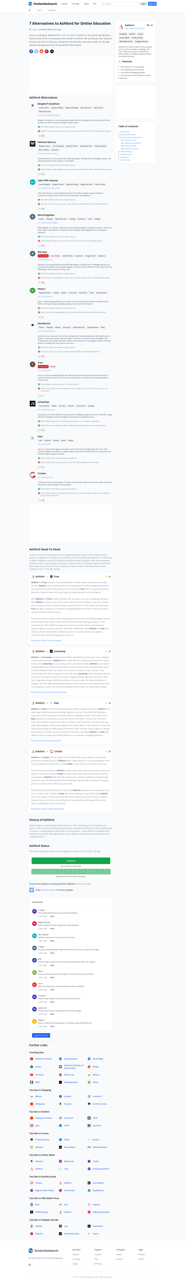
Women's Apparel (100, 146)
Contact (97, 1254)
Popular (64, 4)
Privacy (141, 1254)
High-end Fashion (72, 146)
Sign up (152, 4)
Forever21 (97, 1096)
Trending (75, 4)
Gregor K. (35, 29)
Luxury (90, 219)
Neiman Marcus (47, 142)
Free (40, 362)
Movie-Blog (98, 1058)
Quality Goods (137, 38)
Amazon (68, 1104)
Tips (96, 1259)
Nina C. (41, 971)
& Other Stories (100, 1104)
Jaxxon (96, 1139)
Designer (98, 219)
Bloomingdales (46, 215)
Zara (66, 1204)
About (119, 1254)
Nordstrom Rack (71, 1233)
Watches (71, 406)
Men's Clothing (44, 150)
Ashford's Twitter (48, 890)
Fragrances (101, 256)
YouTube (39, 1074)
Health (63, 440)
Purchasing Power (101, 1168)
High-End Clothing (72, 184)
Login (143, 4)
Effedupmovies (71, 1082)
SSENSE (38, 1226)
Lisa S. (40, 983)
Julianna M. (42, 1008)
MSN (37, 1082)
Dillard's (39, 1233)
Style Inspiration (86, 108)
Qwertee (97, 1125)
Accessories (55, 150)
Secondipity (98, 1183)
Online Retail (124, 38)
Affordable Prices (125, 41)
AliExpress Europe (101, 1212)
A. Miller (41, 947)
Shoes (92, 293)
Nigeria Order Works (44, 1190)
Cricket (42, 473)
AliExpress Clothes (43, 1058)
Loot (66, 1168)
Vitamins (56, 440)
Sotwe (38, 1066)
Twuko (96, 1161)
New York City (98, 108)
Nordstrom (44, 323)
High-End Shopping (71, 108)
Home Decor (83, 293)
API (94, 4)
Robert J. (41, 1020)
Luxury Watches (44, 406)
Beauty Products (101, 293)
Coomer (67, 1096)
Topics (86, 4)
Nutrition (48, 440)
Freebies (53, 367)
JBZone (96, 1074)
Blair (37, 1204)
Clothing (72, 219)
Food (40, 440)
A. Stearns (42, 996)
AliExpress (40, 1104)
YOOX (66, 1125)
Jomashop (43, 401)
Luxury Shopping (58, 146)
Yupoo (96, 1233)
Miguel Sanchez (44, 922)
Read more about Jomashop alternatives (49, 692)
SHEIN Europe (41, 1212)
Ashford (64, 35)
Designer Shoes (90, 256)
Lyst (66, 1226)
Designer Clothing (57, 108)
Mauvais (39, 1147)
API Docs (98, 1263)
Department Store (45, 112)
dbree (95, 1082)
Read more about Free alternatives (46, 640)
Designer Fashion (44, 146)
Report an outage (82, 884)
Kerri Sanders (43, 934)
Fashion (41, 219)
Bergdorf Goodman (49, 103)
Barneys (42, 251)
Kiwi (40, 436)
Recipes (70, 440)
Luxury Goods (80, 406)
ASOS (95, 1118)
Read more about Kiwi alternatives (46, 740)
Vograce (96, 1204)
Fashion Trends (100, 184)
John (40, 959)
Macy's (41, 288)
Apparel (57, 327)
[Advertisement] (71, 74)
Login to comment (41, 1035)
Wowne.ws (69, 1161)
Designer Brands (92, 327)
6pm (37, 1125)
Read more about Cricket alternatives (47, 809)
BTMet (96, 1066)
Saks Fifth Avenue (48, 180)
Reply (52, 916)
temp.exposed (70, 1058)
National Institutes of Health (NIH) (74, 1066)
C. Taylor (41, 910)
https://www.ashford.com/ (135, 28)
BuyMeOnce (98, 1190)
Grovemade (69, 1190)
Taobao (38, 1183)
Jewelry (54, 406)
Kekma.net (69, 1074)
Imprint (119, 1259)
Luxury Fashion (44, 108)
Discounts (62, 406)
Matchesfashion (100, 1147)
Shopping (51, 10)
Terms (141, 1259)
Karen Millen (70, 1147)
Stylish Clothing (68, 256)
